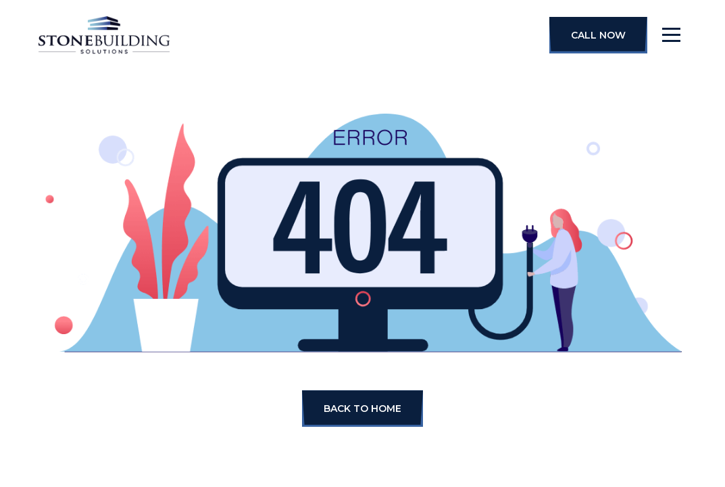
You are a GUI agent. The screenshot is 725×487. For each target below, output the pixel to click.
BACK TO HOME (362, 408)
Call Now (598, 35)
